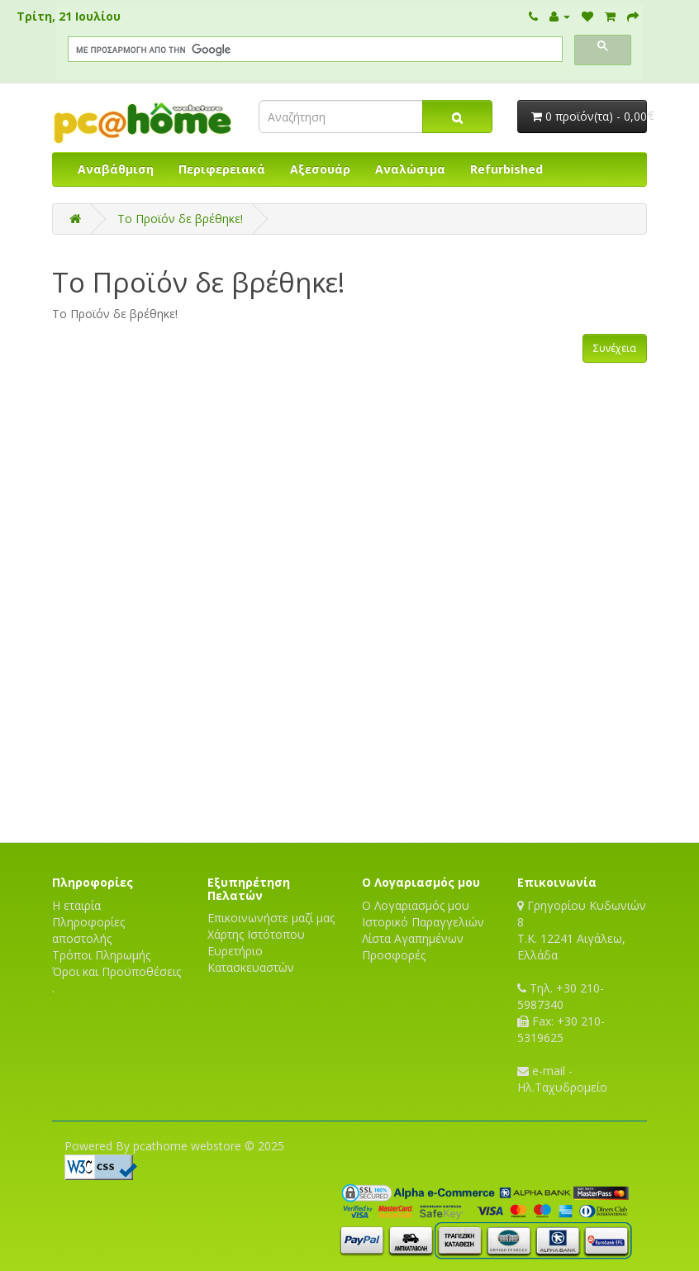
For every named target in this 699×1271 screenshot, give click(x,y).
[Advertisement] (349, 784)
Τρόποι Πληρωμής (101, 955)
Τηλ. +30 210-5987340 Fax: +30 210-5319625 (561, 1012)
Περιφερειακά (221, 169)
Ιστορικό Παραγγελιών (423, 922)
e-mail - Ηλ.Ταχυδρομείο (562, 1079)
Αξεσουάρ (320, 169)
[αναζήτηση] (313, 49)
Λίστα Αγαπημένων (413, 938)
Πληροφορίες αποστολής (88, 930)
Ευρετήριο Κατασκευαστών (250, 959)
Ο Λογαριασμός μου (415, 905)
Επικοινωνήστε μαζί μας (271, 918)
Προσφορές (394, 955)
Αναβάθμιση (116, 169)
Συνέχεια (614, 348)
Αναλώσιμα (410, 169)
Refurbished (506, 169)
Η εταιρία (76, 905)
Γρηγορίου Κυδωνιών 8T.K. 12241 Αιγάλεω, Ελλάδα (581, 930)
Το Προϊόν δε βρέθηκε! (180, 218)
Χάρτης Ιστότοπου (256, 934)
